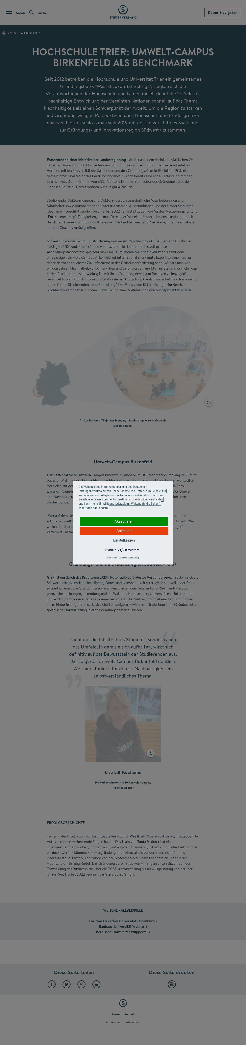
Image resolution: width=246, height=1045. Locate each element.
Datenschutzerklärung (129, 558)
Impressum (112, 558)
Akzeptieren (124, 521)
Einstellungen (124, 540)
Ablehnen (123, 531)
